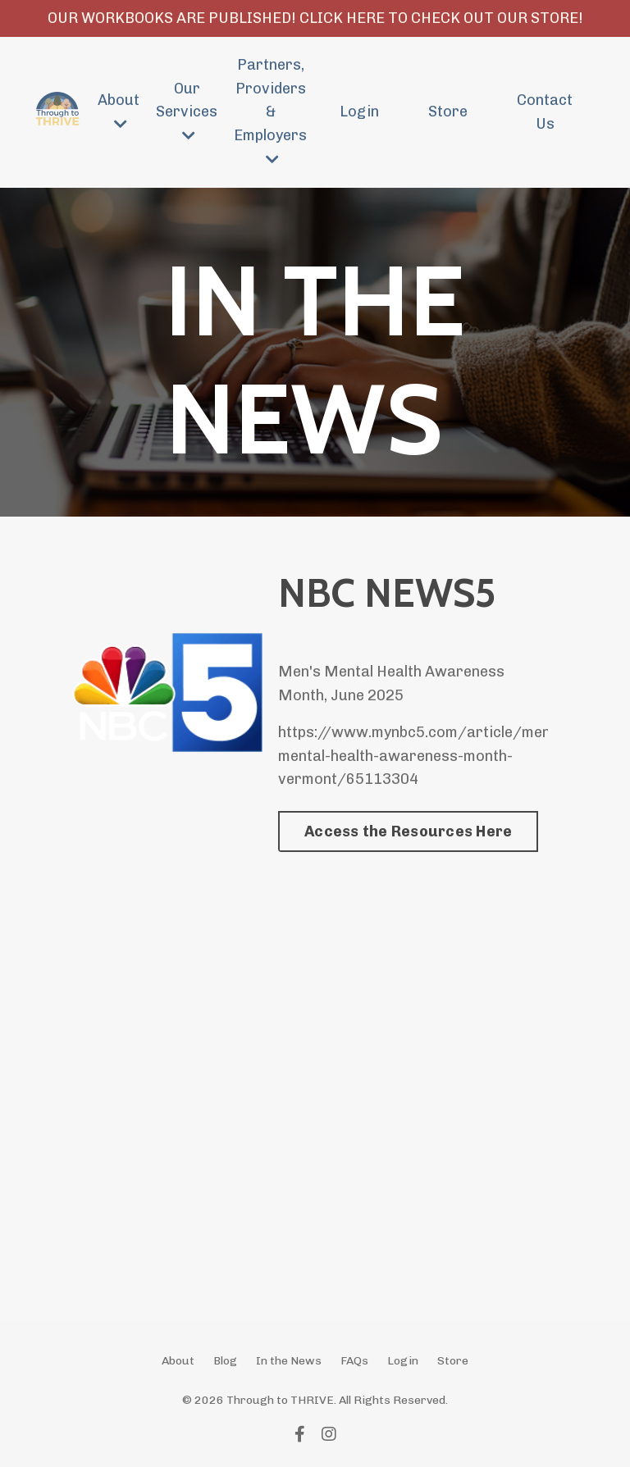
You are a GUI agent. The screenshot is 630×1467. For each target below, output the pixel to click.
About (118, 111)
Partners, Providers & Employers (270, 111)
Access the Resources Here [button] (408, 831)
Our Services (186, 112)
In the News (289, 1361)
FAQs (354, 1361)
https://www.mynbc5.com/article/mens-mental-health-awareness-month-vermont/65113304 (421, 756)
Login (359, 112)
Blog (225, 1361)
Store (448, 112)
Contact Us (545, 112)
